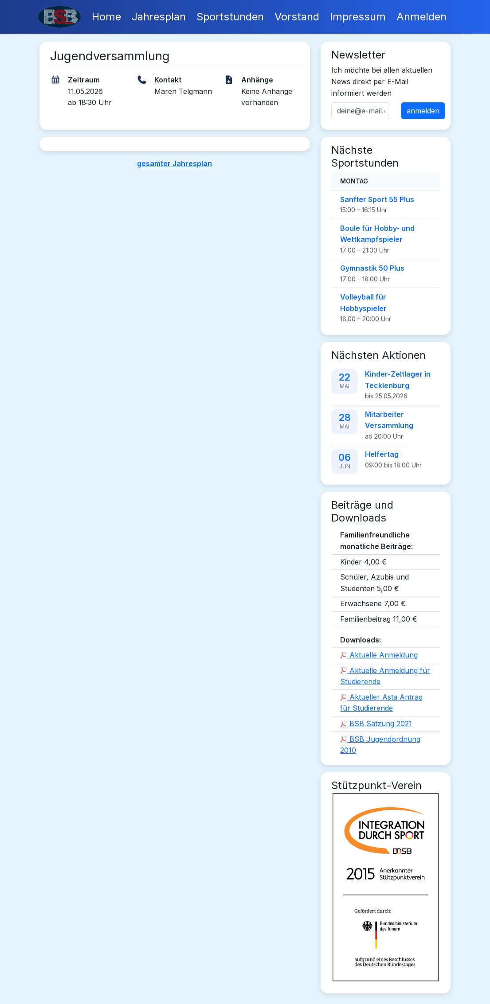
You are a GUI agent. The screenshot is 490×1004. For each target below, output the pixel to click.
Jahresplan (159, 16)
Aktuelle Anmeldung (379, 654)
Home (106, 16)
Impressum (358, 16)
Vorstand (296, 16)
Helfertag (382, 454)
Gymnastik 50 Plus (372, 268)
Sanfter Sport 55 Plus (377, 199)
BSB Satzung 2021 (376, 723)
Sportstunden (230, 16)
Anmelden (421, 16)
